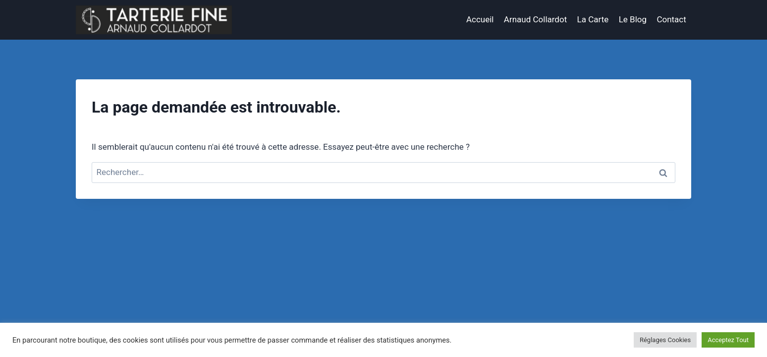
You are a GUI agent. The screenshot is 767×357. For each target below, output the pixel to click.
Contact (671, 19)
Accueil (480, 19)
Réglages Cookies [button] (665, 340)
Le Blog (633, 19)
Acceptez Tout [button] (728, 340)
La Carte (593, 19)
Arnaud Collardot (535, 19)
